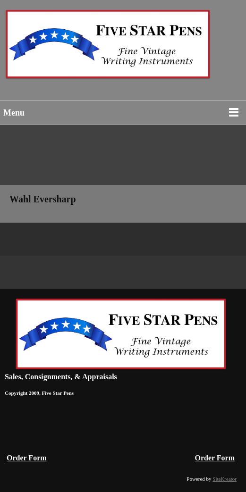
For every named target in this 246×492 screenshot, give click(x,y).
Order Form (27, 458)
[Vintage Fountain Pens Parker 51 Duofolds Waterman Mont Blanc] (123, 48)
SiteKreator (224, 479)
